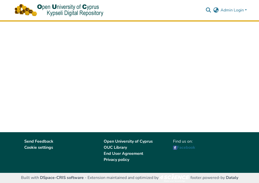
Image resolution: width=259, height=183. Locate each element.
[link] (174, 177)
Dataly (232, 177)
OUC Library (115, 147)
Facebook (186, 147)
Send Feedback (38, 141)
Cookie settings (38, 147)
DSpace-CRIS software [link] (62, 177)
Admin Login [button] (233, 10)
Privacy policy (116, 159)
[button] (208, 10)
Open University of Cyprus (128, 141)
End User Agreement (123, 153)
